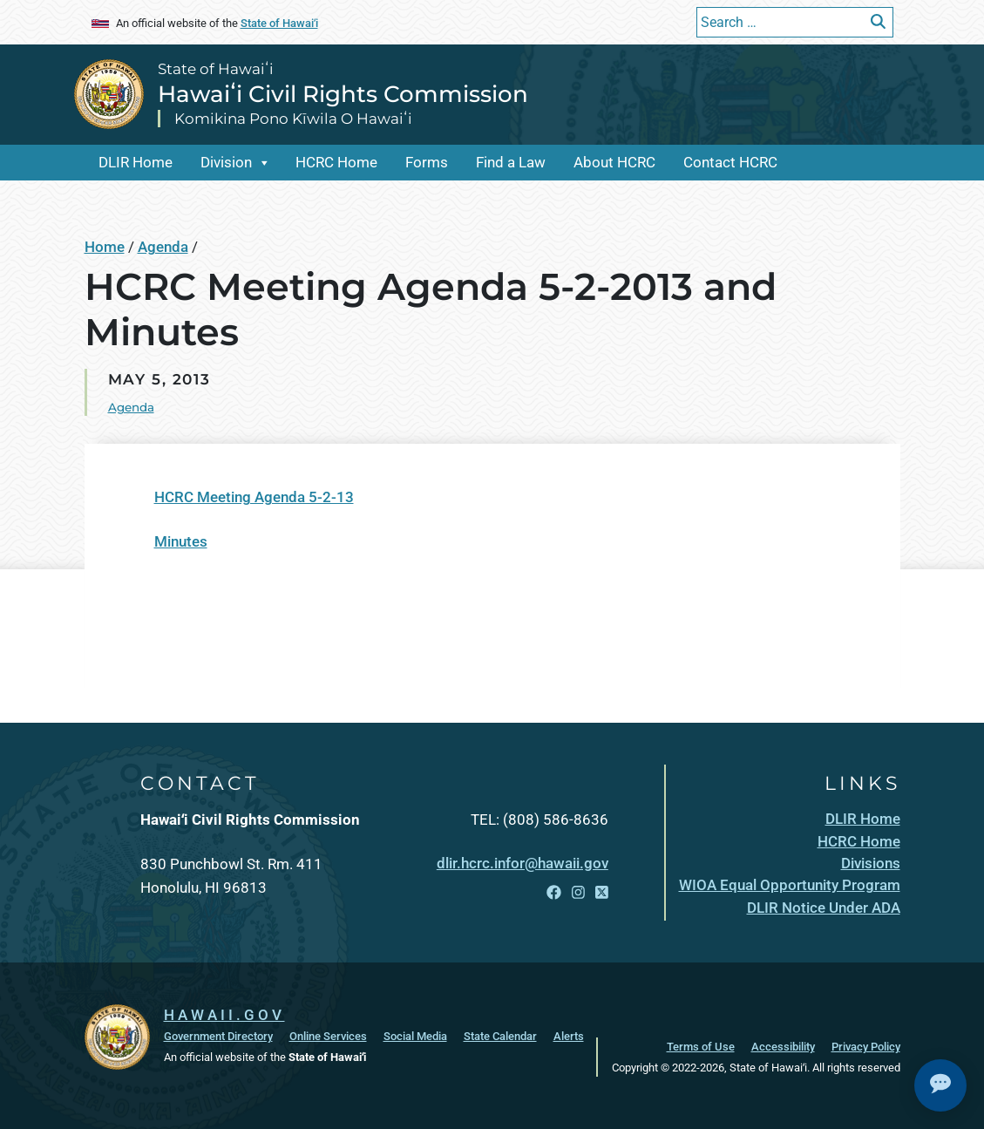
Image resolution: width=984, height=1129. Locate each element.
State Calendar (500, 1036)
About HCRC (614, 162)
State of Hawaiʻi (279, 23)
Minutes (180, 541)
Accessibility (783, 1046)
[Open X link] (601, 892)
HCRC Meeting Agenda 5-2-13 (254, 497)
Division (226, 162)
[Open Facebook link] (553, 892)
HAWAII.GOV (224, 1015)
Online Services (328, 1036)
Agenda (163, 246)
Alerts (568, 1036)
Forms (426, 162)
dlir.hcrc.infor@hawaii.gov (522, 863)
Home (105, 246)
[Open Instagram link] (578, 892)
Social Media (415, 1036)
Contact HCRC (730, 162)
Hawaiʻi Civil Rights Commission (343, 94)
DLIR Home (135, 162)
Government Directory (218, 1036)
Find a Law (511, 162)
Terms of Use (701, 1046)
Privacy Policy (865, 1046)
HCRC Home (336, 162)
